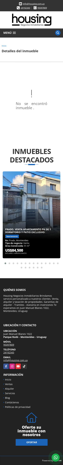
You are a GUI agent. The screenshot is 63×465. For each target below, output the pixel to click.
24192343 (25, 7)
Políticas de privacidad (17, 407)
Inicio (4, 45)
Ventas (9, 384)
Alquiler (9, 388)
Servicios (10, 393)
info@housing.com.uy (34, 3)
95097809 (42, 7)
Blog (7, 397)
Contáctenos (12, 402)
